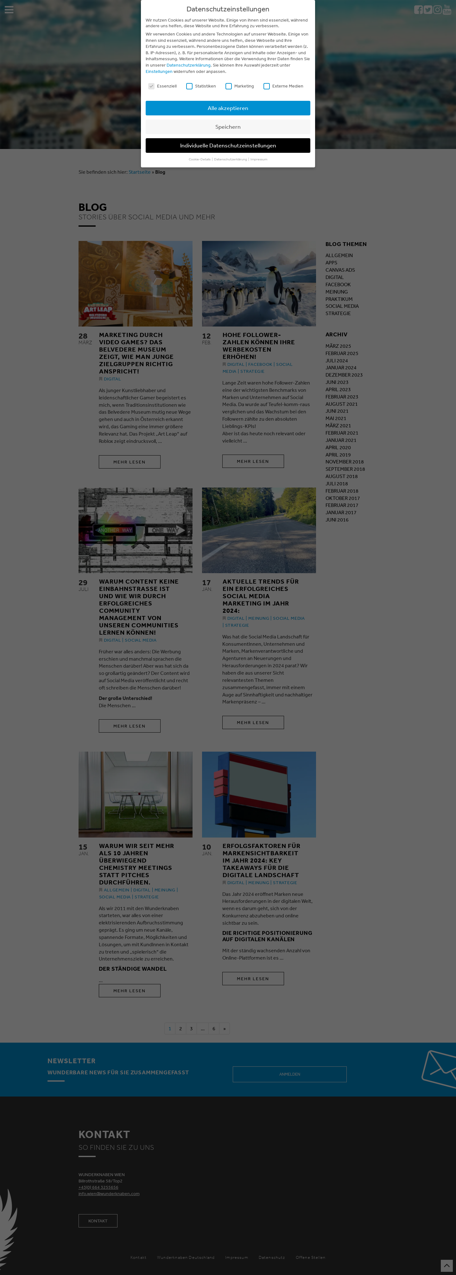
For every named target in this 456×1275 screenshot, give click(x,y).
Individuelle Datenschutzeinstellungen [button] (228, 145)
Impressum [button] (258, 159)
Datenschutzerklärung (189, 65)
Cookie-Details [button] (200, 159)
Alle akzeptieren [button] (228, 107)
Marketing (239, 86)
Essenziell (162, 86)
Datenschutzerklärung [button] (231, 159)
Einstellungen (159, 71)
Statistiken (201, 86)
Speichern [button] (228, 126)
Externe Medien (283, 86)
